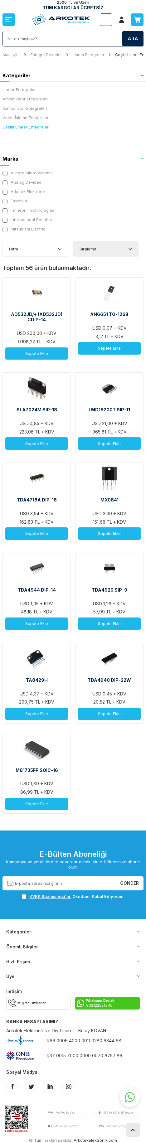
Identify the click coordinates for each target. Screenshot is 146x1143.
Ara (133, 38)
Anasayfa (11, 54)
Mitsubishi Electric (24, 229)
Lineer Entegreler (88, 54)
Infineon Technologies (28, 210)
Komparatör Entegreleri (24, 108)
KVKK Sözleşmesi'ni (49, 896)
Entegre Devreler (46, 54)
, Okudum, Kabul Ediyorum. (73, 896)
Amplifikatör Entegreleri (25, 98)
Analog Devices (21, 182)
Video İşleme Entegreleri (26, 117)
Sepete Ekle (36, 353)
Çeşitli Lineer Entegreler (25, 126)
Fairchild (14, 201)
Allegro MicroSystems (27, 173)
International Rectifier (27, 219)
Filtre (13, 248)
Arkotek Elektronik (24, 191)
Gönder (129, 883)
